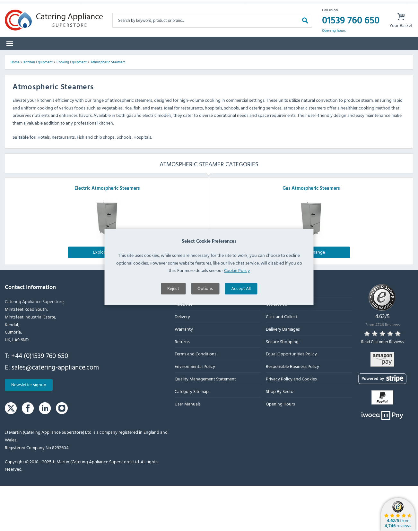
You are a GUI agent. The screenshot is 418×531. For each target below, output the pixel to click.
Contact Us (276, 349)
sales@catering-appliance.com (55, 412)
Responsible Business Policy (292, 411)
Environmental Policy (195, 411)
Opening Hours (280, 448)
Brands (58, 57)
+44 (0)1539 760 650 (39, 400)
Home (15, 106)
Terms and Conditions (195, 399)
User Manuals (188, 448)
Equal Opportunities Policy (291, 399)
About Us (184, 349)
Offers (255, 57)
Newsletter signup (28, 429)
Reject (173, 308)
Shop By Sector (280, 436)
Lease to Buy (355, 57)
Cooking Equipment (72, 106)
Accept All (241, 308)
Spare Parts (93, 57)
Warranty (184, 373)
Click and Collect (281, 361)
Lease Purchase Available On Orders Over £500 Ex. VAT (211, 6)
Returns (182, 386)
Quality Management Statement (205, 423)
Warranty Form (27, 6)
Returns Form (71, 6)
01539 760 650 (350, 30)
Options (205, 308)
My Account (288, 6)
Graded (286, 57)
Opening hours (334, 40)
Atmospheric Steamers (108, 106)
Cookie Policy (237, 290)
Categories (23, 57)
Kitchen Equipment (38, 106)
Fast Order (395, 57)
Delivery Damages (283, 373)
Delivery (182, 361)
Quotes (318, 57)
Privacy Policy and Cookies (291, 423)
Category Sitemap (192, 436)
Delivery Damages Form (123, 6)
